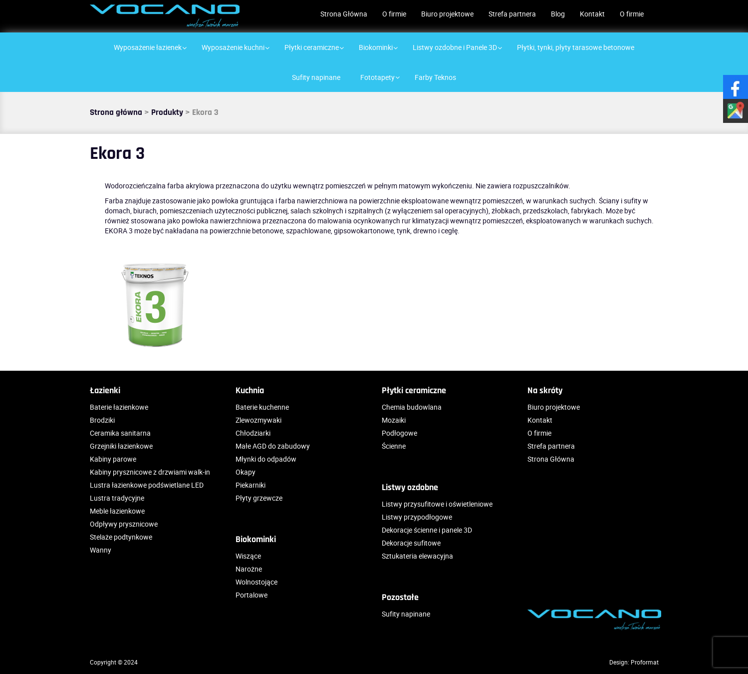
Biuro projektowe (447, 13)
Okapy (245, 472)
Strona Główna (343, 13)
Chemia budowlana (412, 407)
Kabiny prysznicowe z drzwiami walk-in (150, 472)
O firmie (394, 13)
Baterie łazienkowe (119, 407)
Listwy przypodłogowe (417, 517)
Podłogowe (399, 433)
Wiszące (248, 556)
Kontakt (592, 13)
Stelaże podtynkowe (121, 537)
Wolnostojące (256, 582)
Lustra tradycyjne (117, 498)
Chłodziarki (253, 433)
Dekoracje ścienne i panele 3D (427, 530)
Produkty (167, 112)
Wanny (100, 550)
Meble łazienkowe (117, 511)
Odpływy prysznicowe (124, 524)
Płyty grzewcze (259, 498)
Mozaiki (394, 420)
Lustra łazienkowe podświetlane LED (147, 485)
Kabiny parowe (113, 459)
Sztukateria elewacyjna (417, 556)
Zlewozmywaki (258, 420)
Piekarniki (250, 485)
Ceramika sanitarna (120, 433)
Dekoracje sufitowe (411, 543)
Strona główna (116, 112)
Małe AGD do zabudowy (273, 446)
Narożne (249, 569)
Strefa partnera (512, 13)
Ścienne (394, 446)
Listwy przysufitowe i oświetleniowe (437, 504)
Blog (558, 13)
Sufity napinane (406, 614)
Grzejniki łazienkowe (121, 446)
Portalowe (251, 595)
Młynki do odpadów (266, 459)
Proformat (645, 662)
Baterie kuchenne (262, 407)
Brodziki (102, 420)
